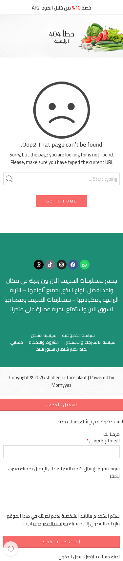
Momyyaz (61, 385)
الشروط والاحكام (44, 342)
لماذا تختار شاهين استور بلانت (61, 349)
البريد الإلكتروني (103, 440)
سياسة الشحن (43, 335)
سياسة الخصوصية (78, 335)
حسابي (16, 342)
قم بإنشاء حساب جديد (78, 421)
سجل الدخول (70, 556)
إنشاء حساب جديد (62, 542)
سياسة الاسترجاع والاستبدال (89, 342)
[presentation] (70, 499)
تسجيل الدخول (61, 405)
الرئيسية (61, 41)
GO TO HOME (61, 201)
